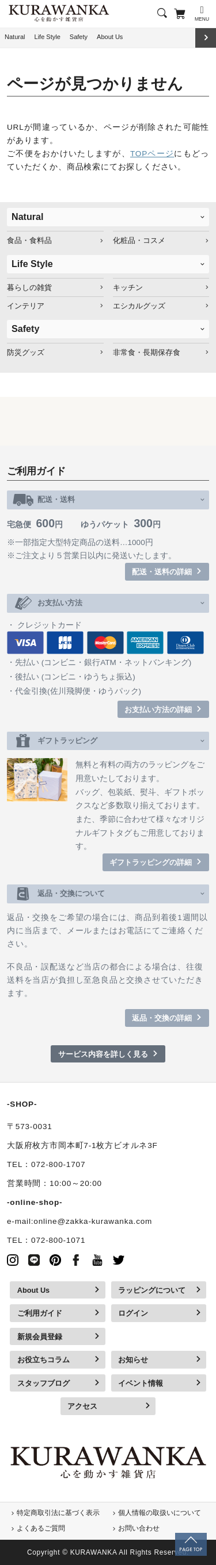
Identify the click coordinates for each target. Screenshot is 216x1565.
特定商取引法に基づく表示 (58, 1513)
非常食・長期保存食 (146, 352)
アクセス (82, 1406)
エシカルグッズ (139, 306)
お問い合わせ (139, 1528)
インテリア (25, 306)
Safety (79, 36)
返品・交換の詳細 (162, 1018)
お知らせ (133, 1359)
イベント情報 (140, 1383)
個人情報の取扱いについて (159, 1513)
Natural (15, 36)
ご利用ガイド (39, 1313)
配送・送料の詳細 (162, 571)
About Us (110, 36)
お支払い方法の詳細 (158, 709)
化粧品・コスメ (139, 240)
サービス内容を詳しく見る (103, 1054)
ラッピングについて (151, 1290)
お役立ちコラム (43, 1359)
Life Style (47, 36)
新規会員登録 (39, 1336)
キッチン (128, 287)
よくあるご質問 (41, 1528)
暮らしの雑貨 (29, 287)
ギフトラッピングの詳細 (150, 862)
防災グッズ (25, 352)
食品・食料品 (29, 240)
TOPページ (152, 153)
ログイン (133, 1313)
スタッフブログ (43, 1383)
